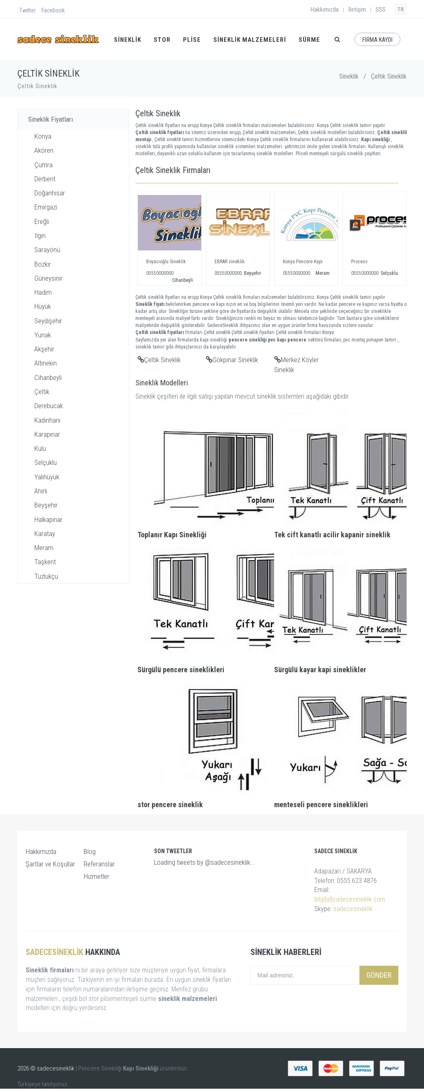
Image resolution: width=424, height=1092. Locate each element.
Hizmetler (96, 876)
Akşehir (44, 349)
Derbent (44, 179)
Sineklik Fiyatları (50, 119)
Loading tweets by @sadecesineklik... (204, 862)
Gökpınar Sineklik (232, 360)
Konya (42, 136)
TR (401, 9)
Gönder (378, 975)
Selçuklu (45, 462)
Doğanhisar (49, 193)
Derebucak (48, 406)
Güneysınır (48, 278)
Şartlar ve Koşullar (50, 864)
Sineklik (349, 76)
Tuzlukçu (46, 576)
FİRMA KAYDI (377, 39)
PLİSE (192, 39)
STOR (162, 39)
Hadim (43, 292)
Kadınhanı (47, 420)
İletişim (357, 9)
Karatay (44, 533)
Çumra (43, 165)
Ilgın (40, 235)
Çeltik (41, 391)
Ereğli (41, 221)
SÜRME (309, 39)
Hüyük (42, 306)
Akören (43, 150)
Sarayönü (47, 249)
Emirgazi (45, 207)
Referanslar (99, 864)
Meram (43, 548)
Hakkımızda (325, 9)
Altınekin (45, 363)
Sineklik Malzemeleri (249, 39)
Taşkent (45, 562)
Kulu (40, 448)
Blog (90, 851)
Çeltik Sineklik (159, 360)
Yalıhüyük (46, 477)
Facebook (53, 10)
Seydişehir (48, 321)
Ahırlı (40, 491)
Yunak (42, 335)
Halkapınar (48, 519)
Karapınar (47, 434)
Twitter (27, 10)
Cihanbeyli (48, 377)
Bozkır (42, 264)
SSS (380, 9)
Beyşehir (46, 505)
